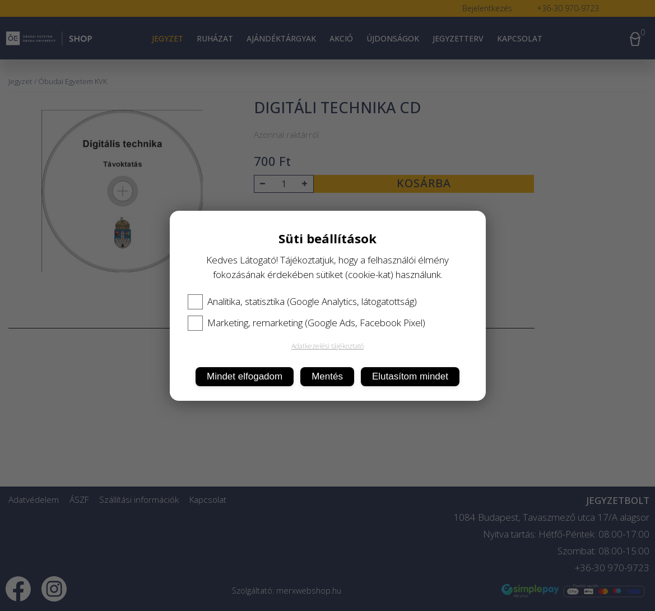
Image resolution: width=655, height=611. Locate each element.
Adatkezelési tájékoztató (327, 346)
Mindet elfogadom (244, 376)
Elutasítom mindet (410, 376)
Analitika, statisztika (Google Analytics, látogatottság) (302, 302)
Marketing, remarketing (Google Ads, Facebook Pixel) (306, 323)
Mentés (327, 376)
